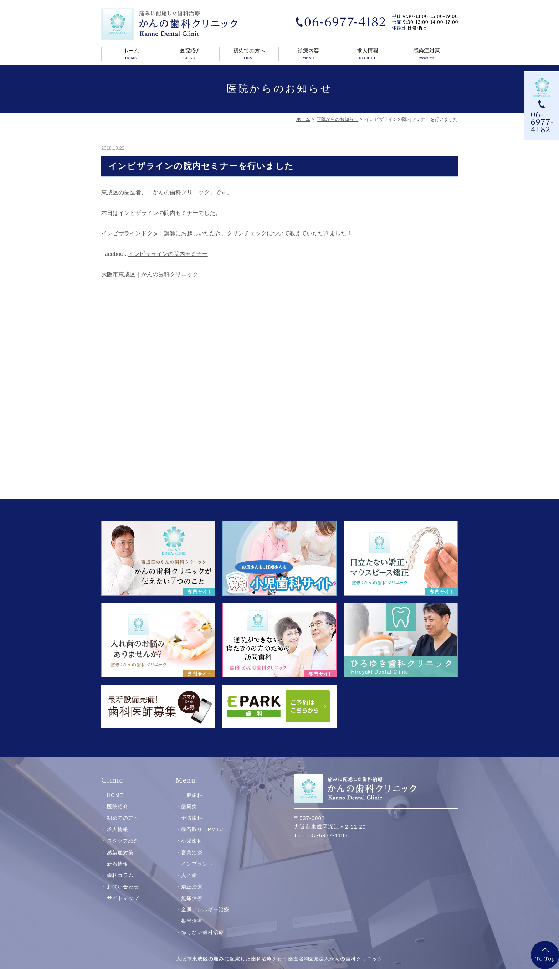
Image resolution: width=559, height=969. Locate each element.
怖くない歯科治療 (202, 926)
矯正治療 (191, 880)
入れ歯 (189, 869)
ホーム (131, 54)
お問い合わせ (123, 880)
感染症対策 (426, 54)
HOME (115, 789)
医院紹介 (189, 54)
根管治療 (191, 915)
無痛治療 (191, 892)
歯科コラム (120, 869)
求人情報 (367, 54)
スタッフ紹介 (123, 834)
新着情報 (117, 857)
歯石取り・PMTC (202, 823)
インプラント (197, 857)
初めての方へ (249, 54)
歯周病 (189, 800)
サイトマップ (123, 892)
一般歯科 (191, 789)
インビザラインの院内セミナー (168, 254)
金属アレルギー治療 (205, 903)
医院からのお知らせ (337, 119)
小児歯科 (191, 834)
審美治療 (191, 846)
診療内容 (308, 54)
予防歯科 (191, 812)
